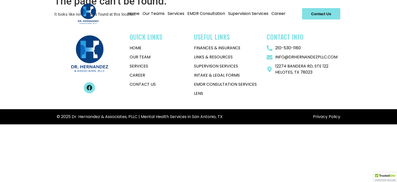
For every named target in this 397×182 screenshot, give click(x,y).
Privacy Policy (326, 117)
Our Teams (154, 13)
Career (278, 13)
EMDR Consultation (206, 13)
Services (176, 13)
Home (134, 13)
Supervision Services (248, 13)
